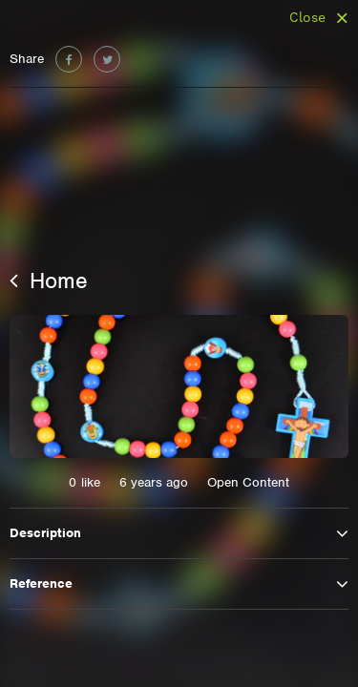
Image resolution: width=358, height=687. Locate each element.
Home (49, 280)
